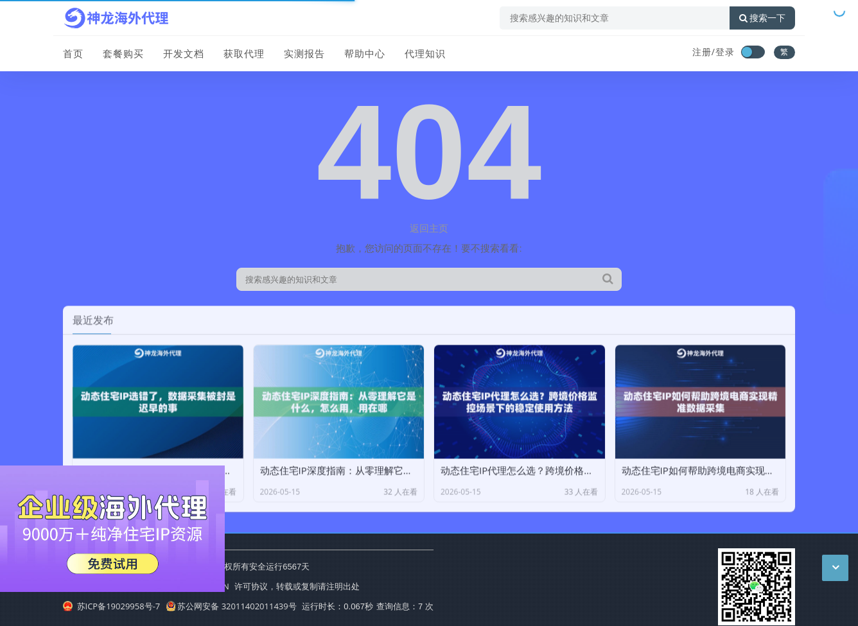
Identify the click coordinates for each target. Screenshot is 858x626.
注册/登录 (713, 52)
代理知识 (425, 53)
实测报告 (304, 53)
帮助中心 (364, 53)
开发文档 (183, 53)
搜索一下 (762, 18)
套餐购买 (123, 53)
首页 (73, 53)
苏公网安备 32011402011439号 (231, 606)
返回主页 (429, 228)
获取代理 (244, 53)
